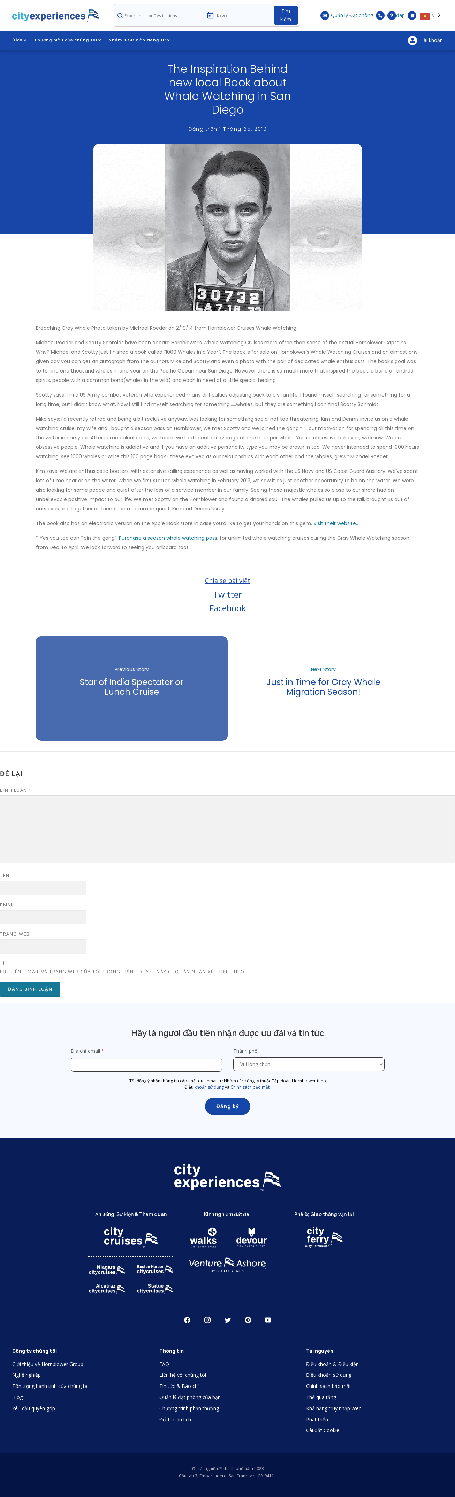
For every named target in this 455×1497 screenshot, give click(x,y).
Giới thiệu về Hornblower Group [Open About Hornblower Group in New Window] (47, 1364)
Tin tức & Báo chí (179, 1386)
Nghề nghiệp (26, 1375)
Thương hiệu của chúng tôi (67, 40)
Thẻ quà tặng (321, 1397)
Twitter (227, 594)
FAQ (164, 1364)
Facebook (228, 608)
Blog (17, 1397)
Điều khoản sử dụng (328, 1375)
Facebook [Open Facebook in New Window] (187, 1320)
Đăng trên (227, 128)
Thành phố (246, 1050)
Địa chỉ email (85, 1050)
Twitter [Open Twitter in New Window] (228, 1320)
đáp (396, 15)
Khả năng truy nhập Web (334, 1408)
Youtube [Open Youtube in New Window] (268, 1320)
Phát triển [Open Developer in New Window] (317, 1419)
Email (7, 904)
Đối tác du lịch (175, 1419)
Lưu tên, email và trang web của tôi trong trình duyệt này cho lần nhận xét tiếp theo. (123, 971)
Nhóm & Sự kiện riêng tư (139, 40)
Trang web (15, 934)
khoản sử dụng (209, 1087)
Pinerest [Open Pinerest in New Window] (248, 1320)
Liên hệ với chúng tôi (182, 1375)
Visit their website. (335, 523)
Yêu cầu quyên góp (33, 1408)
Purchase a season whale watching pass (168, 538)
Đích (19, 40)
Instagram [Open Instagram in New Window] (207, 1320)
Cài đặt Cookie (322, 1430)
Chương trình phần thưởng (189, 1408)
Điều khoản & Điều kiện (332, 1364)
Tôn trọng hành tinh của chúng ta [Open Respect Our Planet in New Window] (50, 1386)
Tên (5, 875)
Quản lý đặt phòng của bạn (190, 1397)
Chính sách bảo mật (250, 1087)
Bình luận (16, 790)
